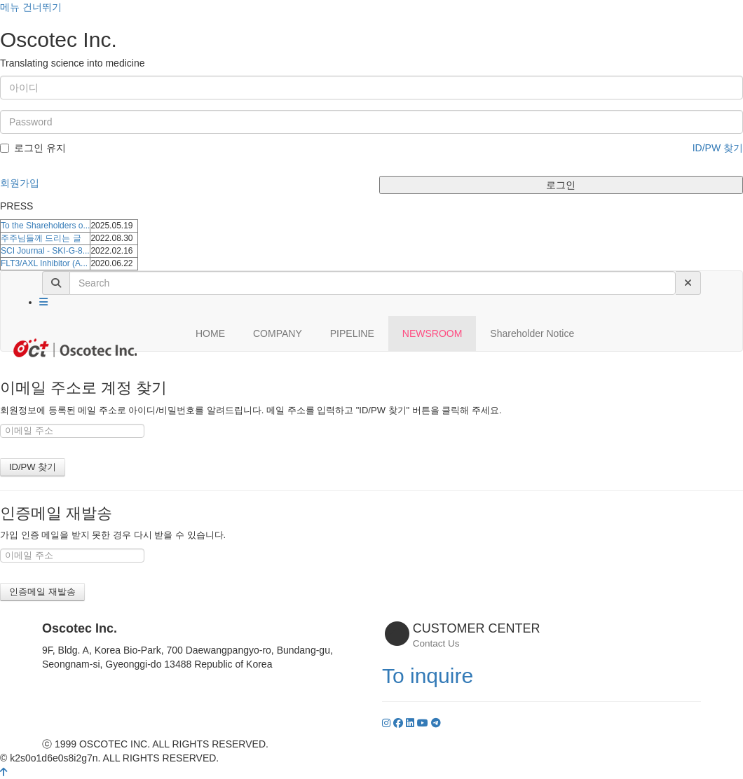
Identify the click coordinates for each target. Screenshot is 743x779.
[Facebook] (399, 723)
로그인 (560, 185)
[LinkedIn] (411, 723)
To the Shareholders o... (45, 225)
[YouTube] (424, 723)
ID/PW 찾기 (718, 147)
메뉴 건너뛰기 (31, 7)
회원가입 (19, 182)
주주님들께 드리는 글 (41, 238)
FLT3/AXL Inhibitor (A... (44, 263)
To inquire (427, 675)
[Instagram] (387, 723)
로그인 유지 (33, 147)
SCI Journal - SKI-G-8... (45, 251)
